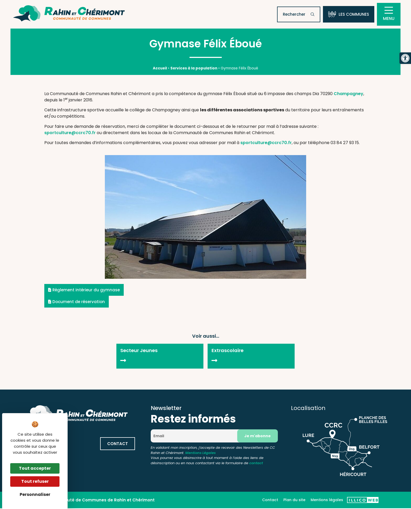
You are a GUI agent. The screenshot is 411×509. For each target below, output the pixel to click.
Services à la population (193, 68)
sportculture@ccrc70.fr (70, 133)
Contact (270, 500)
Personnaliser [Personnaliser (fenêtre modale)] (35, 494)
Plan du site (294, 500)
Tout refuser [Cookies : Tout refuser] (35, 481)
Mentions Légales (200, 453)
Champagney (348, 94)
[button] (405, 58)
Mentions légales (327, 500)
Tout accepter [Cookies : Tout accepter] (35, 468)
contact (256, 463)
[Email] (196, 436)
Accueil (160, 68)
